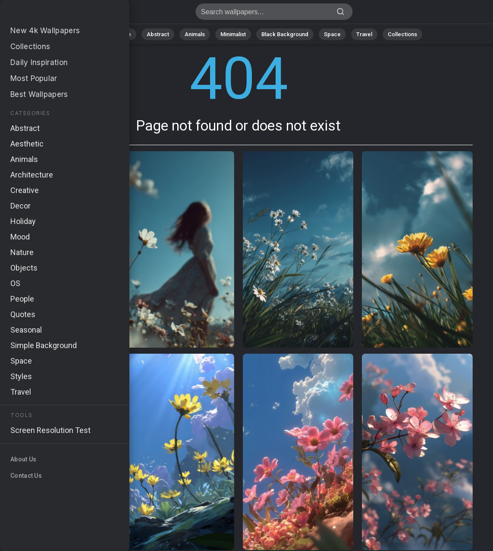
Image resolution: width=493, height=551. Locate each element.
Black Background (284, 34)
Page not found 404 (51, 14)
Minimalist (233, 34)
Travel (364, 34)
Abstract (158, 34)
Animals (195, 34)
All (95, 34)
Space (332, 34)
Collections (402, 34)
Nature (122, 34)
